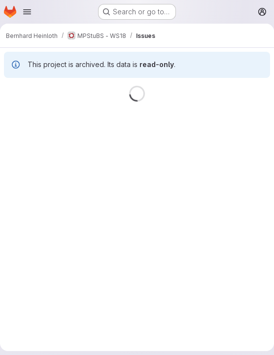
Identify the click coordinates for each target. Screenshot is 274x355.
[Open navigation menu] (27, 12)
